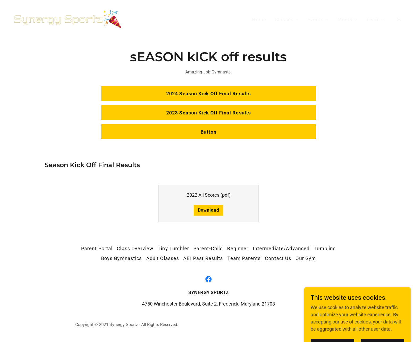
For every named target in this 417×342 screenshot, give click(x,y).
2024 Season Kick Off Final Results (208, 93)
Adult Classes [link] (162, 258)
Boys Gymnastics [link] (121, 258)
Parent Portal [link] (97, 248)
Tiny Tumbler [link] (173, 248)
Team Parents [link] (244, 258)
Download (208, 210)
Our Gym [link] (305, 258)
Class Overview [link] (135, 248)
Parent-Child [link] (208, 248)
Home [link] (259, 19)
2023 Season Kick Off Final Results (208, 113)
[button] (287, 20)
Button (208, 132)
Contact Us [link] (278, 258)
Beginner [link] (237, 248)
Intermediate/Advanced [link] (281, 248)
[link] (67, 18)
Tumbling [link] (325, 248)
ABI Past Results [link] (203, 258)
